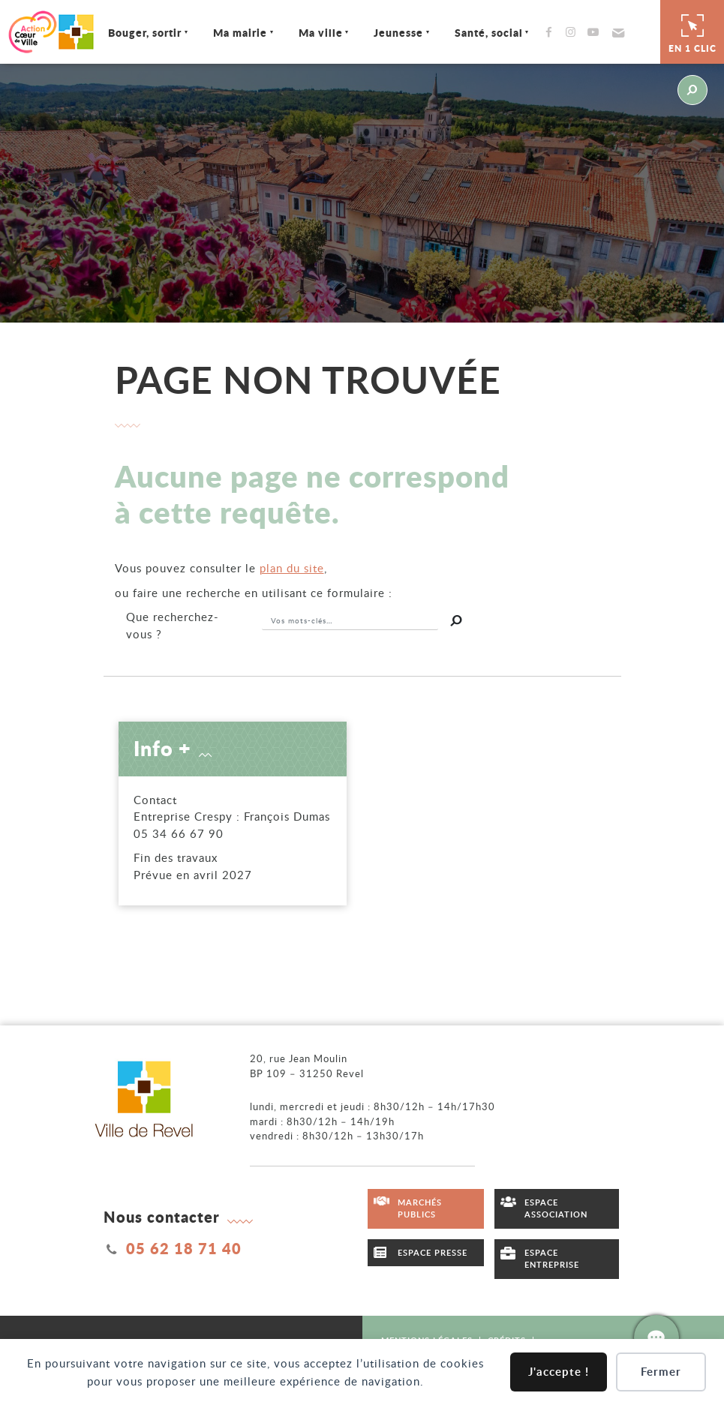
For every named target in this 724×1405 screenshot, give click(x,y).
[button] (616, 32)
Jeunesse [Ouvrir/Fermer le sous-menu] (398, 32)
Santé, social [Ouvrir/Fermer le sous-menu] (489, 32)
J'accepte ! (558, 1371)
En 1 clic (692, 31)
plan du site (292, 567)
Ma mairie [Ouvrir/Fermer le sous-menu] (240, 32)
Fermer (661, 1371)
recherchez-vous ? (172, 625)
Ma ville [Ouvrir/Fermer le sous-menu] (321, 32)
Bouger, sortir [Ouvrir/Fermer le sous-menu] (145, 32)
